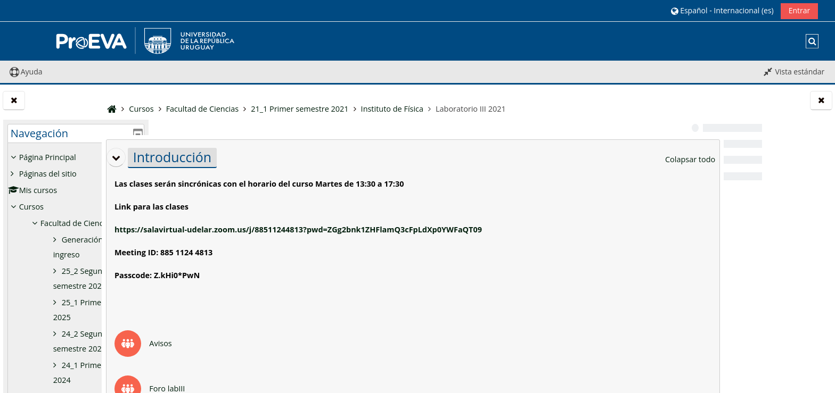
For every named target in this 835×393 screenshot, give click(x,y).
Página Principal (47, 157)
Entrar (800, 10)
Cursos (31, 207)
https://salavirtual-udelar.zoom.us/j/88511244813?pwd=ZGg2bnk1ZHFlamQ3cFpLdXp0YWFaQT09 (361, 229)
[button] (722, 10)
